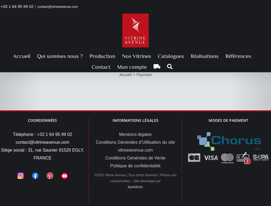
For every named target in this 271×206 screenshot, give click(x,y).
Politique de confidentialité (135, 166)
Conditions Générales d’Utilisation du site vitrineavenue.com (135, 146)
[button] (170, 66)
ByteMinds (135, 187)
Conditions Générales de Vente (135, 158)
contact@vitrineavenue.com (57, 7)
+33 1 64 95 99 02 (17, 6)
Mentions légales (135, 134)
